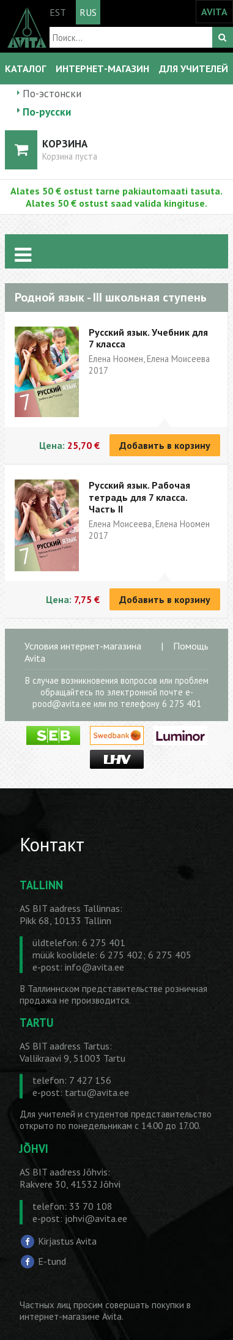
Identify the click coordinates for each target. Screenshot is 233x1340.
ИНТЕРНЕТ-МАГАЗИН (102, 68)
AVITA (214, 12)
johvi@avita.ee (96, 1218)
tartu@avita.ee (97, 1092)
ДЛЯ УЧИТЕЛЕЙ (193, 68)
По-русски (47, 112)
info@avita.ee (94, 967)
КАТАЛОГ (25, 68)
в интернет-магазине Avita (105, 1310)
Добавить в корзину (164, 445)
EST (58, 12)
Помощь (191, 646)
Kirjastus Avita (67, 1240)
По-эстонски (52, 93)
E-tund (52, 1261)
